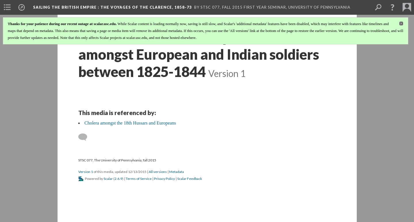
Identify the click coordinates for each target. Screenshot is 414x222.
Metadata (176, 172)
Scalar (108, 178)
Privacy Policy (164, 178)
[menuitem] (7, 7)
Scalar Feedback (189, 178)
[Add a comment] (85, 137)
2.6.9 (118, 178)
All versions (158, 172)
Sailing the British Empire (112, 7)
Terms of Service (139, 178)
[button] (392, 7)
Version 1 (85, 172)
